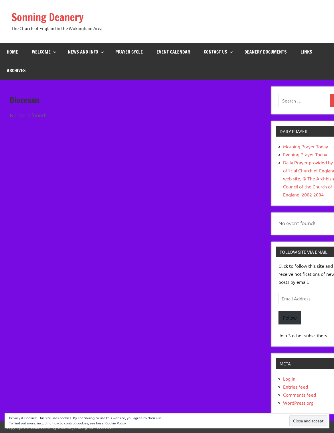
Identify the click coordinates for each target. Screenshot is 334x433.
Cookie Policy (115, 423)
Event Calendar (173, 52)
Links (306, 52)
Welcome (44, 52)
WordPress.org (298, 403)
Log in (289, 378)
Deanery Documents (265, 52)
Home (12, 52)
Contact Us (218, 52)
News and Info (86, 52)
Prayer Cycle (129, 52)
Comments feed (299, 394)
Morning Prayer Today (305, 146)
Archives (16, 70)
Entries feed (295, 386)
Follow (290, 317)
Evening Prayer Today (305, 154)
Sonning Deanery (47, 17)
